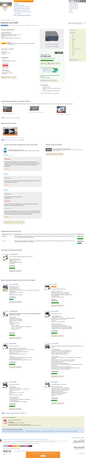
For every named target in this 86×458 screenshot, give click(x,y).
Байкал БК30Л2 (12, 343)
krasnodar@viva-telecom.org (78, 442)
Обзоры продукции (13, 439)
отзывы (75, 8)
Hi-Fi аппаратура (17, 13)
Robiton (73, 50)
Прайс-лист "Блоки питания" (14, 419)
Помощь (47, 439)
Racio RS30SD (54, 382)
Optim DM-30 (54, 284)
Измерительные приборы (19, 5)
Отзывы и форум (28, 25)
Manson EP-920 (54, 343)
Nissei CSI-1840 (54, 311)
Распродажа (20, 15)
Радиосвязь (16, 3)
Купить (44, 63)
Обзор (10, 25)
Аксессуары (18, 25)
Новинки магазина (6, 439)
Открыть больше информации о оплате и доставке (49, 93)
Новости (71, 5)
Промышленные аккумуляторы (48, 431)
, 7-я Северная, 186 (47, 71)
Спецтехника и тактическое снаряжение (22, 11)
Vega (73, 52)
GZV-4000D (4, 240)
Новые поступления (26, 439)
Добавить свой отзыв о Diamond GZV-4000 (14, 222)
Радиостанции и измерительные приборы (32, 443)
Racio (73, 47)
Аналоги (22, 25)
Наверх (82, 437)
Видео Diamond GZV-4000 (50, 46)
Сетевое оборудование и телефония (22, 6)
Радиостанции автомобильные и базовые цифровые (67, 431)
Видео (13, 25)
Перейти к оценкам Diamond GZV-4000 (55, 154)
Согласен (43, 455)
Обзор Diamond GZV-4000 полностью (9, 117)
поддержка (76, 3)
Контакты (71, 3)
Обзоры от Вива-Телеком (27, 15)
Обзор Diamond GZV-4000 (50, 44)
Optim (73, 44)
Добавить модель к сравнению (8, 77)
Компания (71, 8)
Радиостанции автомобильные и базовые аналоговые (13, 431)
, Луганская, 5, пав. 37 (48, 70)
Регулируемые (72, 32)
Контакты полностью (76, 437)
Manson (73, 41)
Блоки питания (72, 30)
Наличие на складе (19, 439)
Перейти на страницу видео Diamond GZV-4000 (11, 139)
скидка (54, 58)
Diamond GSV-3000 (13, 284)
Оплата (70, 10)
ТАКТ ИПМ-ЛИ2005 (13, 311)
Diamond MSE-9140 (13, 254)
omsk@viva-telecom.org (79, 448)
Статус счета (81, 453)
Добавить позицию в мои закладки (49, 80)
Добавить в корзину (54, 63)
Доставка (71, 12)
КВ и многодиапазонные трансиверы (33, 431)
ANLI (73, 36)
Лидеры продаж (32, 439)
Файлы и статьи (35, 25)
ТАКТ (73, 55)
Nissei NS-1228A (12, 382)
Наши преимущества (73, 7)
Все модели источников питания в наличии (13, 413)
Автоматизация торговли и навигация (22, 8)
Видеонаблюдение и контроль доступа (22, 10)
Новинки (15, 15)
